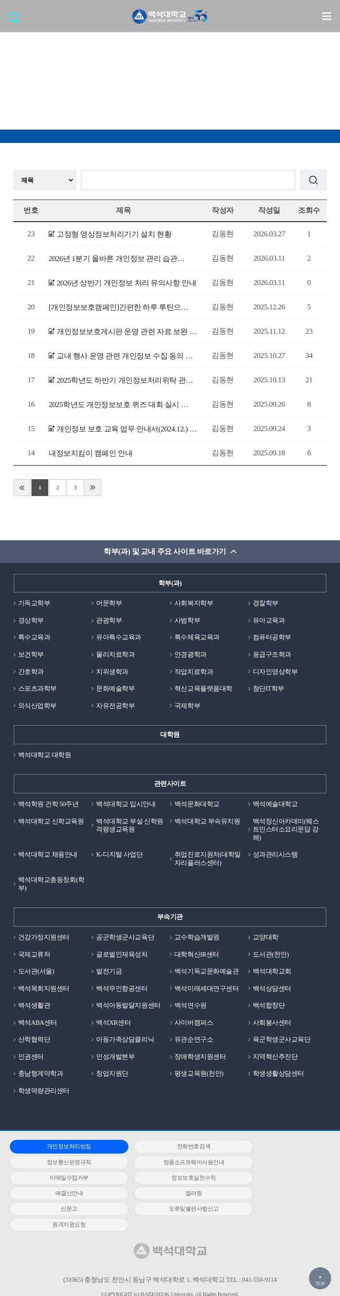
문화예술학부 (115, 689)
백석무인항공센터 (121, 990)
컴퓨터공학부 (272, 638)
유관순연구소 (193, 1042)
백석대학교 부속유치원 (207, 822)
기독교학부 (34, 603)
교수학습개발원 (197, 938)
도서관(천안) (271, 956)
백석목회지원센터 (44, 990)
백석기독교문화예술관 (206, 973)
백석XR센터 (113, 1024)
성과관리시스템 (275, 856)
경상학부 (31, 620)
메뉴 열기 (326, 16)
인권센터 (31, 1059)
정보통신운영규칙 (273, 1149)
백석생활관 (34, 1007)
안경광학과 (190, 654)
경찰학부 (265, 603)
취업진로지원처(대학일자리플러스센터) (207, 860)
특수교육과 (34, 638)
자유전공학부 (115, 706)
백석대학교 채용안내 (47, 856)
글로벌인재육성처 (121, 956)
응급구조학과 (272, 654)
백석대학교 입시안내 (125, 805)
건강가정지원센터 (44, 938)
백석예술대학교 (275, 805)
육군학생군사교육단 (282, 1042)
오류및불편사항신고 (60, 1196)
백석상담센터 (272, 990)
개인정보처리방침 (60, 1149)
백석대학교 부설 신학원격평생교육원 (129, 826)
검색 (16, 20)
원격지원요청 (166, 1196)
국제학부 (187, 706)
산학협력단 (34, 1042)
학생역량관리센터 (44, 1093)
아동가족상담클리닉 (125, 1042)
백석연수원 (190, 1007)
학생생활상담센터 (278, 1076)
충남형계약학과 (40, 1076)
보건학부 (31, 654)
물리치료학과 (115, 654)
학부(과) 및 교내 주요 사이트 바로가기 (165, 551)
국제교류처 (34, 956)
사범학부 (187, 620)
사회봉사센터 (272, 1024)
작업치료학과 (193, 672)
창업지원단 (112, 1076)
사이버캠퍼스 (193, 1024)
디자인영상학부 (275, 672)
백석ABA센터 (37, 1024)
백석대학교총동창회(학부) (51, 885)
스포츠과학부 (37, 689)
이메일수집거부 (166, 1164)
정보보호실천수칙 (273, 1164)
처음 (22, 487)
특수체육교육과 (197, 638)
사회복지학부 (193, 603)
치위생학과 (112, 672)
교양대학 (265, 938)
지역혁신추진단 (275, 1059)
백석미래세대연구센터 (206, 990)
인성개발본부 (115, 1059)
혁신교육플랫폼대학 (203, 689)
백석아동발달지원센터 (128, 1007)
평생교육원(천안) (199, 1076)
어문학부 (109, 603)
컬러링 (166, 1180)
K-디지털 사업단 (119, 856)
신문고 (272, 1180)
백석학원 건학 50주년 (48, 805)
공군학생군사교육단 (125, 938)
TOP (320, 1284)
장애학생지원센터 (200, 1059)
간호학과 (31, 672)
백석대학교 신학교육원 (51, 822)
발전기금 (109, 973)
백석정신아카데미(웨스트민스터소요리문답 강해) (286, 830)
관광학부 (109, 620)
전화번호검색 (166, 1149)
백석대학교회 (272, 973)
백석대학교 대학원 (44, 755)
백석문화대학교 (197, 805)
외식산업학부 (37, 706)
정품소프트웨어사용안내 (59, 1164)
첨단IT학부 (268, 689)
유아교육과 (269, 620)
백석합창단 (269, 1007)
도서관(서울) (36, 973)
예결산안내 (60, 1180)
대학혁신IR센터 (196, 956)
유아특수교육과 (118, 638)
